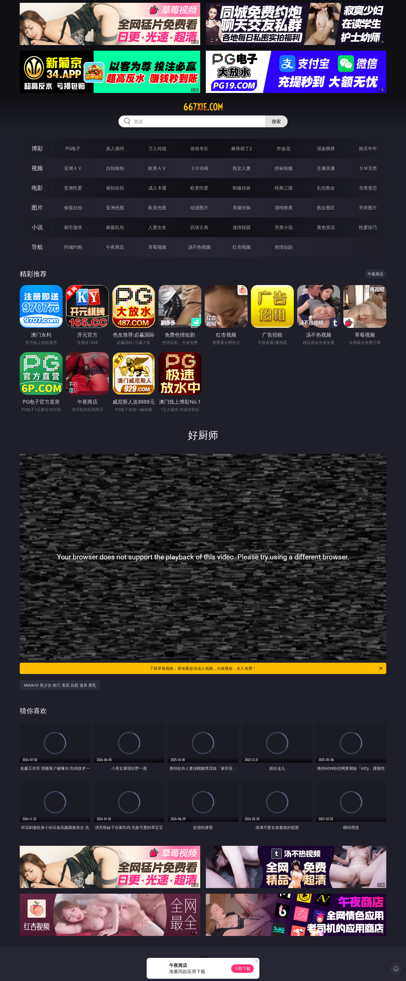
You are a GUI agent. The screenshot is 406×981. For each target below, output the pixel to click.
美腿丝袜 (242, 207)
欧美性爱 (199, 188)
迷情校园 (242, 227)
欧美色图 (157, 207)
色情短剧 (284, 247)
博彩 (37, 148)
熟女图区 (326, 207)
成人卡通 (157, 188)
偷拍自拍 (115, 188)
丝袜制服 (284, 168)
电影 (37, 188)
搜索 (276, 121)
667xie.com (203, 107)
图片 (37, 207)
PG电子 (72, 148)
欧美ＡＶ (157, 168)
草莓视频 (157, 247)
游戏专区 (199, 148)
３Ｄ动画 (199, 168)
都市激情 (73, 227)
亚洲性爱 (73, 188)
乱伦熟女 (326, 188)
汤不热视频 (199, 247)
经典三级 (284, 188)
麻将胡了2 (241, 148)
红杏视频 (242, 247)
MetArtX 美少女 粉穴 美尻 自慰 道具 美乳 (60, 685)
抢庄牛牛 (368, 148)
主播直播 (326, 168)
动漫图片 (199, 207)
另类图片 (368, 207)
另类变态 (368, 188)
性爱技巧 (368, 227)
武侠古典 (199, 227)
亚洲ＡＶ (73, 168)
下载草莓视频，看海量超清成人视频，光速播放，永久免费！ (266, 668)
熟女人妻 (242, 168)
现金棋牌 (326, 148)
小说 (37, 227)
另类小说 (284, 227)
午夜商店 (115, 247)
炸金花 (283, 148)
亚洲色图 (115, 207)
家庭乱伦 (115, 227)
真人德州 (115, 148)
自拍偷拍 (115, 168)
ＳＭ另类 (368, 168)
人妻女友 (157, 227)
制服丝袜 (242, 188)
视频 (37, 168)
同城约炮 (73, 247)
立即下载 (242, 968)
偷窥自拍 (73, 207)
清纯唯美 (284, 207)
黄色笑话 (326, 227)
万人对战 (157, 148)
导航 (37, 247)
